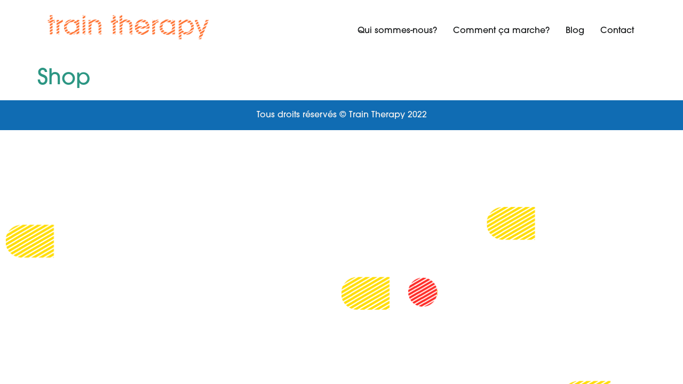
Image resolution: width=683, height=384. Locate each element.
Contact (617, 31)
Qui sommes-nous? (397, 31)
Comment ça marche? (501, 31)
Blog (575, 31)
